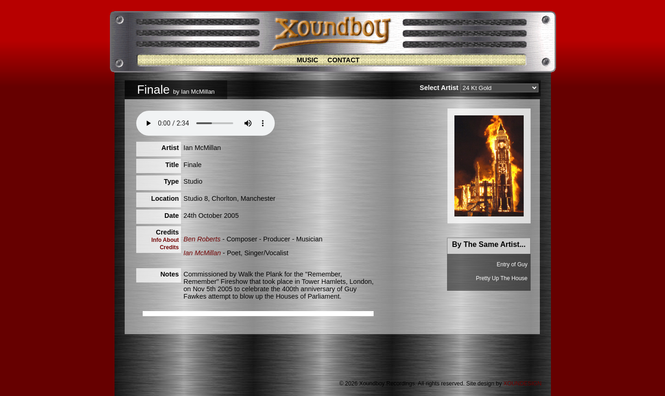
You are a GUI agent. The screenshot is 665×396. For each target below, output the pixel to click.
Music (307, 60)
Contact (343, 60)
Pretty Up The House (501, 278)
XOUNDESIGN (522, 383)
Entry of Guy (512, 264)
